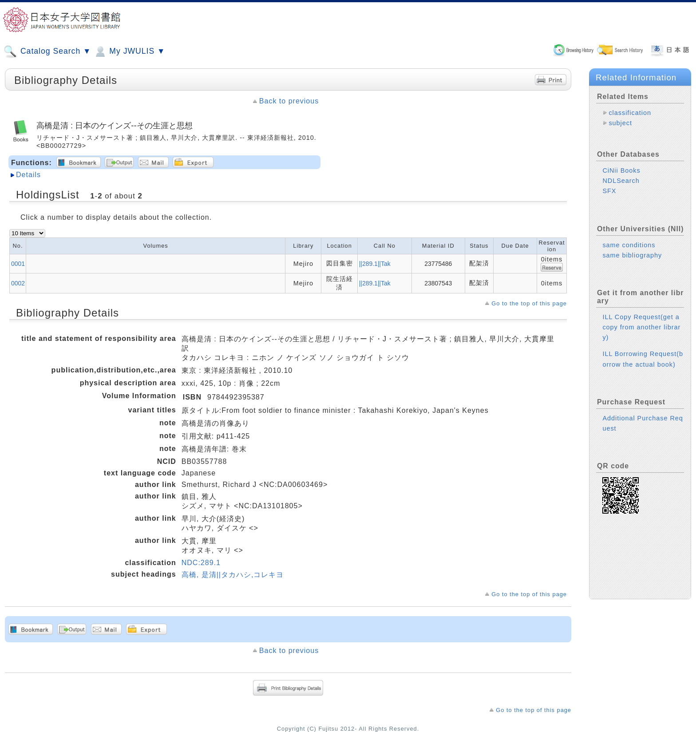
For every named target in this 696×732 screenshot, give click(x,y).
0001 (18, 263)
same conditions (628, 245)
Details (28, 174)
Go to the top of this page (529, 303)
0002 (18, 283)
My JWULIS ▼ (129, 51)
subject (620, 123)
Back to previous (289, 101)
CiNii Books (621, 170)
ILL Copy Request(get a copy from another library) (641, 327)
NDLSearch (620, 180)
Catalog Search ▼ (47, 51)
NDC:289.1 (201, 562)
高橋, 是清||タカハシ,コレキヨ (233, 574)
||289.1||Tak (375, 263)
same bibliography (632, 255)
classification (630, 112)
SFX (609, 190)
